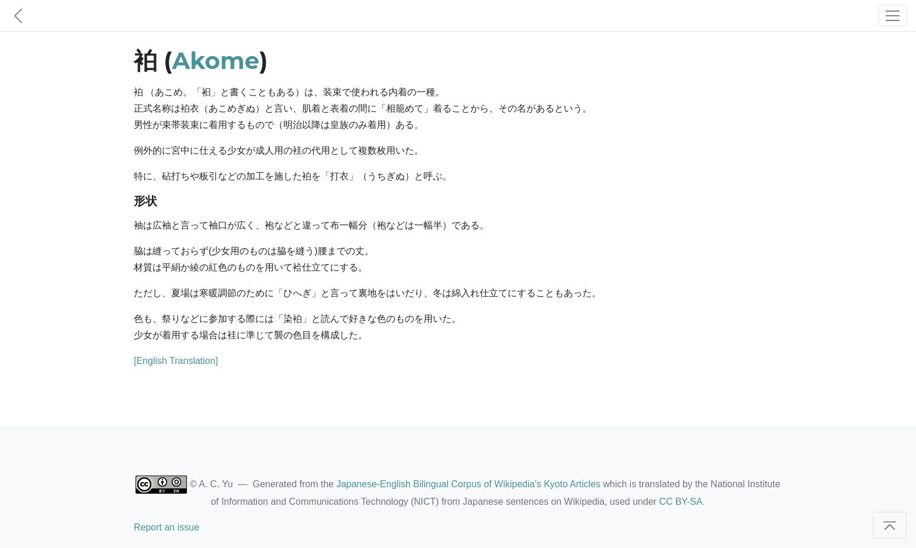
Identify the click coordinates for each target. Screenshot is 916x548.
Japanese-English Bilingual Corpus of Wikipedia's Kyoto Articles (468, 484)
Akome (215, 60)
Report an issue (166, 527)
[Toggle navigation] (893, 15)
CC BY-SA (680, 502)
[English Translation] (176, 361)
